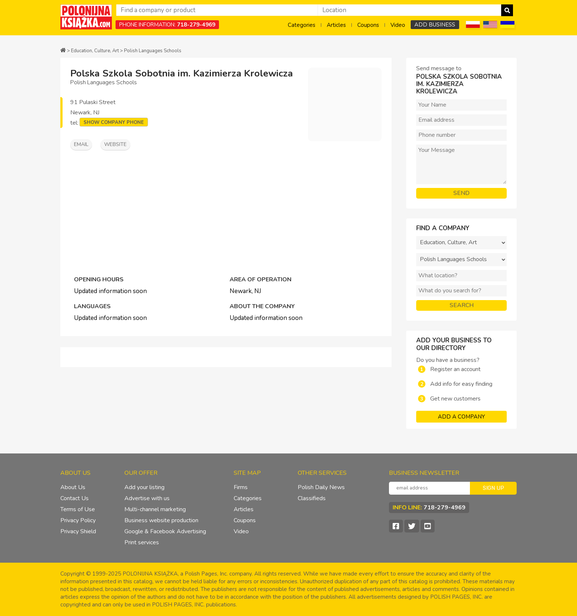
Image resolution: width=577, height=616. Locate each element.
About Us (72, 487)
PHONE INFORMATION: (169, 24)
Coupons (368, 25)
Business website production (161, 520)
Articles (336, 25)
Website (115, 144)
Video (397, 25)
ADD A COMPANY (461, 416)
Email (81, 144)
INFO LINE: (429, 507)
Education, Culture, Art (95, 50)
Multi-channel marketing (155, 509)
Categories (301, 25)
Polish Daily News (321, 487)
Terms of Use (77, 509)
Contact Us (74, 498)
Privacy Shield (78, 531)
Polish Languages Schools (152, 50)
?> (461, 259)
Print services (141, 542)
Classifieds (312, 498)
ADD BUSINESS (434, 24)
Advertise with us (147, 498)
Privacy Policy (78, 520)
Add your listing (144, 487)
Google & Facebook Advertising (165, 531)
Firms (241, 487)
